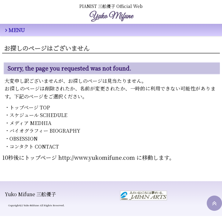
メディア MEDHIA (30, 123)
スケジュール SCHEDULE (38, 115)
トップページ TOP (29, 107)
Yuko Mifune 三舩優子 (30, 194)
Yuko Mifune (111, 16)
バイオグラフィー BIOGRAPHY (44, 130)
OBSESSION (23, 138)
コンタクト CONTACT (34, 146)
